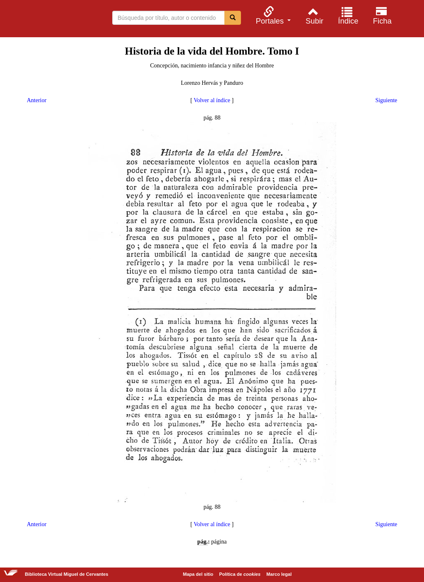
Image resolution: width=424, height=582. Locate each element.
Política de (239, 574)
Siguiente (386, 100)
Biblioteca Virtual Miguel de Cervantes (49, 20)
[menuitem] (272, 15)
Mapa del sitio (198, 574)
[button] (272, 15)
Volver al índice (212, 100)
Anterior (36, 100)
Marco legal (279, 574)
